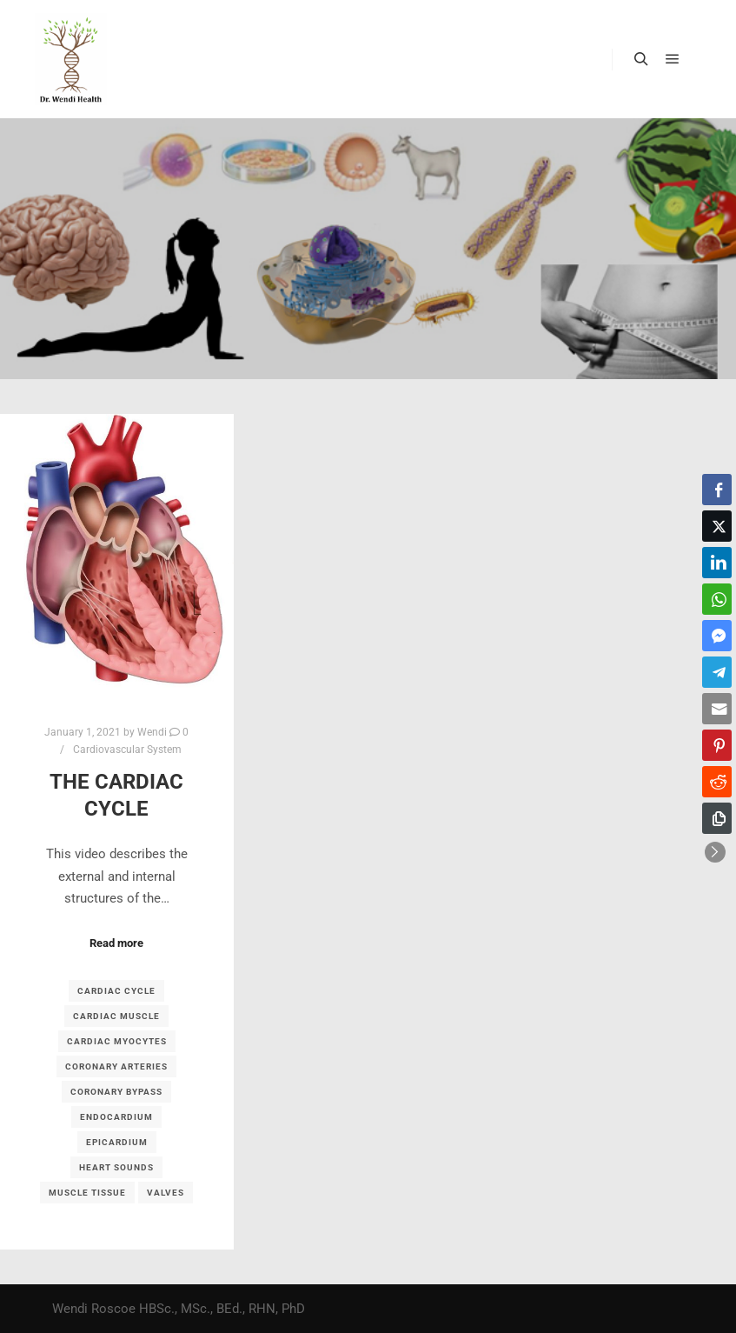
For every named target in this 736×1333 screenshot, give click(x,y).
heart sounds (116, 1167)
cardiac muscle (116, 1016)
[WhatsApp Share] (717, 599)
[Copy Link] (717, 818)
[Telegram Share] (717, 672)
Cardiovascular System (127, 749)
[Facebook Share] (717, 489)
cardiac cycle (116, 991)
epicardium (117, 1142)
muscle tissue (87, 1192)
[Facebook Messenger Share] (717, 635)
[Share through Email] (717, 708)
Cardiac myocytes (117, 1041)
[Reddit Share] (717, 781)
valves (165, 1192)
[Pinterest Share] (717, 745)
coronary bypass (116, 1091)
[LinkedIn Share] (717, 562)
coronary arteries (116, 1066)
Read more (116, 943)
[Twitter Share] (717, 526)
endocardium (116, 1117)
